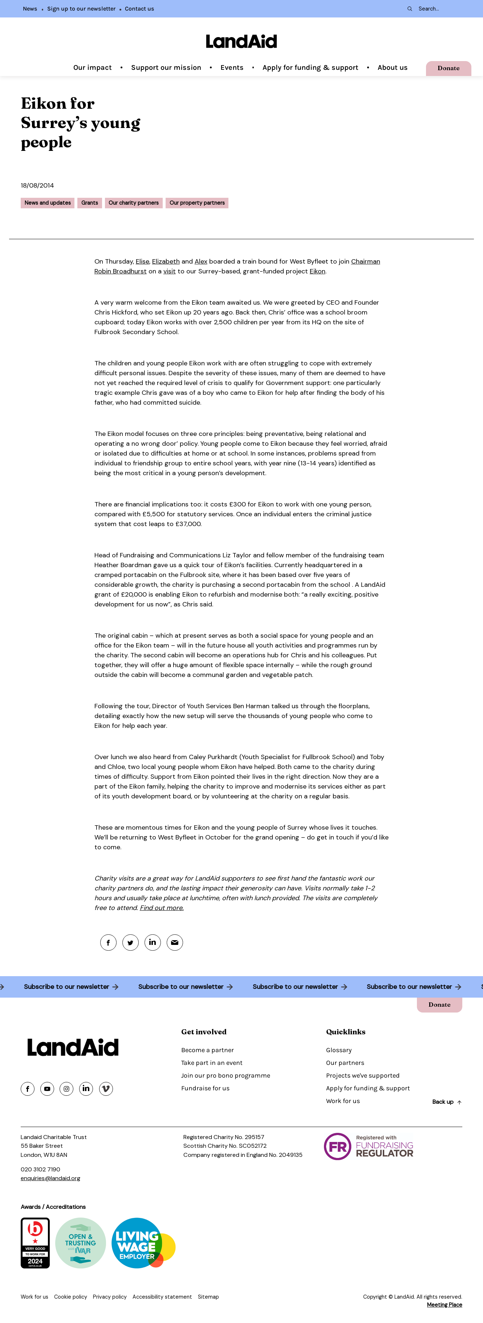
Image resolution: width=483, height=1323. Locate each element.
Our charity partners (134, 203)
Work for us (343, 1101)
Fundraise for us (205, 1088)
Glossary (339, 1050)
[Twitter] (130, 942)
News (30, 8)
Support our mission (166, 67)
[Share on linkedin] (86, 1089)
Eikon (317, 271)
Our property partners (197, 203)
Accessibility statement (162, 1297)
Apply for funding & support (310, 67)
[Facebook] (108, 942)
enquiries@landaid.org (50, 1178)
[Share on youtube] (47, 1089)
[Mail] (175, 942)
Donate (449, 68)
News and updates (48, 203)
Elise (142, 261)
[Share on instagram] (66, 1089)
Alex (201, 261)
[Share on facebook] (27, 1089)
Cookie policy (70, 1297)
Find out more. (162, 907)
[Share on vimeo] (106, 1089)
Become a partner (207, 1050)
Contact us (139, 8)
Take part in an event (212, 1063)
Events (232, 67)
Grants (89, 203)
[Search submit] (409, 8)
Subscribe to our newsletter (63, 986)
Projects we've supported (363, 1075)
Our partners (345, 1063)
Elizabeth (166, 261)
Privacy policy (110, 1297)
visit (169, 271)
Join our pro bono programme (225, 1075)
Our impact (92, 67)
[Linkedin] (153, 942)
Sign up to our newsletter (81, 8)
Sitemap (208, 1297)
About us (393, 67)
